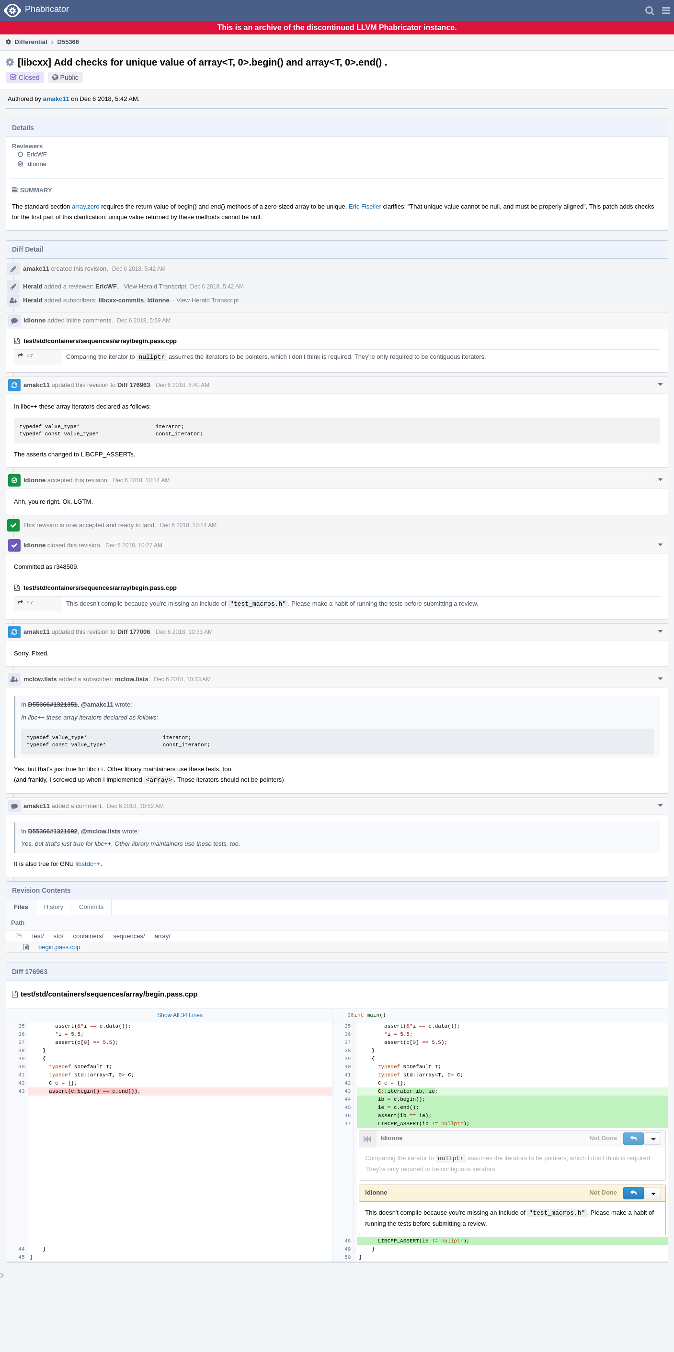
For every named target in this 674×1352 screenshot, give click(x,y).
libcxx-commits (121, 300)
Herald (32, 286)
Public (69, 77)
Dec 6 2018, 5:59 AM (144, 320)
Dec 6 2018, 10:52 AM (135, 806)
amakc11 (56, 98)
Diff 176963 (133, 384)
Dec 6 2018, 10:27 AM (133, 545)
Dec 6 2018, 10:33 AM (184, 632)
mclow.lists (40, 679)
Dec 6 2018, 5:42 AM (139, 269)
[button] (666, 10)
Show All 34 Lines (180, 1015)
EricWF (36, 154)
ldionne (36, 163)
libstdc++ (88, 863)
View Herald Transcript (155, 286)
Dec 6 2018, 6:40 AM (182, 385)
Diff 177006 (133, 631)
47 (25, 355)
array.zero (86, 206)
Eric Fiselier (365, 206)
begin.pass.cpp (59, 947)
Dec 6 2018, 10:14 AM (141, 480)
